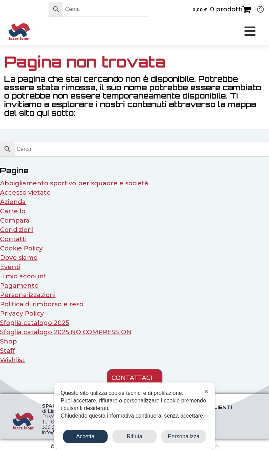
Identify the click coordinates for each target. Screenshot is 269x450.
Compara (15, 220)
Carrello (13, 211)
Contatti (13, 239)
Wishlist (12, 360)
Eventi (10, 267)
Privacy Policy (22, 313)
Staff (7, 351)
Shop (8, 341)
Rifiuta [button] (134, 436)
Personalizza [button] (184, 436)
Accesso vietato (25, 192)
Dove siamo (19, 258)
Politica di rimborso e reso (41, 304)
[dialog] (134, 416)
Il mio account (23, 276)
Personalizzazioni (28, 295)
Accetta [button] (85, 436)
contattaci (132, 378)
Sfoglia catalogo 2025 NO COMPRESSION (65, 332)
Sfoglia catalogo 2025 (34, 323)
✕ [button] (206, 392)
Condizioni (16, 230)
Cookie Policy (21, 248)
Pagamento (19, 285)
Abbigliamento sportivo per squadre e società (74, 183)
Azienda (13, 202)
